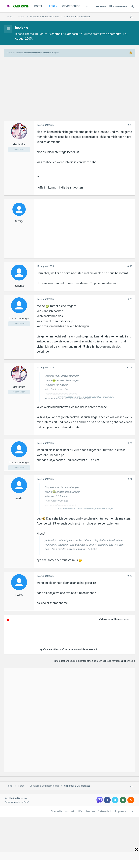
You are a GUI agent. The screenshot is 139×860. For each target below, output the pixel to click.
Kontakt (69, 811)
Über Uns (90, 811)
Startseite (56, 811)
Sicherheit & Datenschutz (65, 34)
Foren (53, 6)
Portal (39, 6)
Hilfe (79, 811)
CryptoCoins (71, 6)
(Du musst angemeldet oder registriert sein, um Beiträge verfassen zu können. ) (94, 661)
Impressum (121, 811)
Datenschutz (105, 811)
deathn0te (114, 34)
